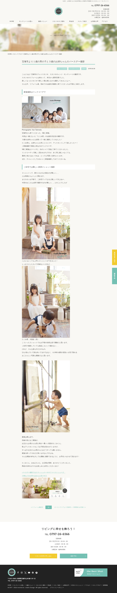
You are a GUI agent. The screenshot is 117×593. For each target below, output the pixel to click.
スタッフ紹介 (82, 21)
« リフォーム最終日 (37, 507)
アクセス (105, 21)
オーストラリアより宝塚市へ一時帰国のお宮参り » (70, 507)
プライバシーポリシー (57, 587)
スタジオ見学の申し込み (43, 556)
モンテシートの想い (26, 21)
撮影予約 (74, 556)
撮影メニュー (42, 21)
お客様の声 (94, 21)
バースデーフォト (74, 68)
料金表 (71, 21)
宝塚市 (84, 68)
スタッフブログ (17, 54)
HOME (12, 21)
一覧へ (49, 507)
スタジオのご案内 (58, 21)
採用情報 (105, 585)
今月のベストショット (77, 585)
